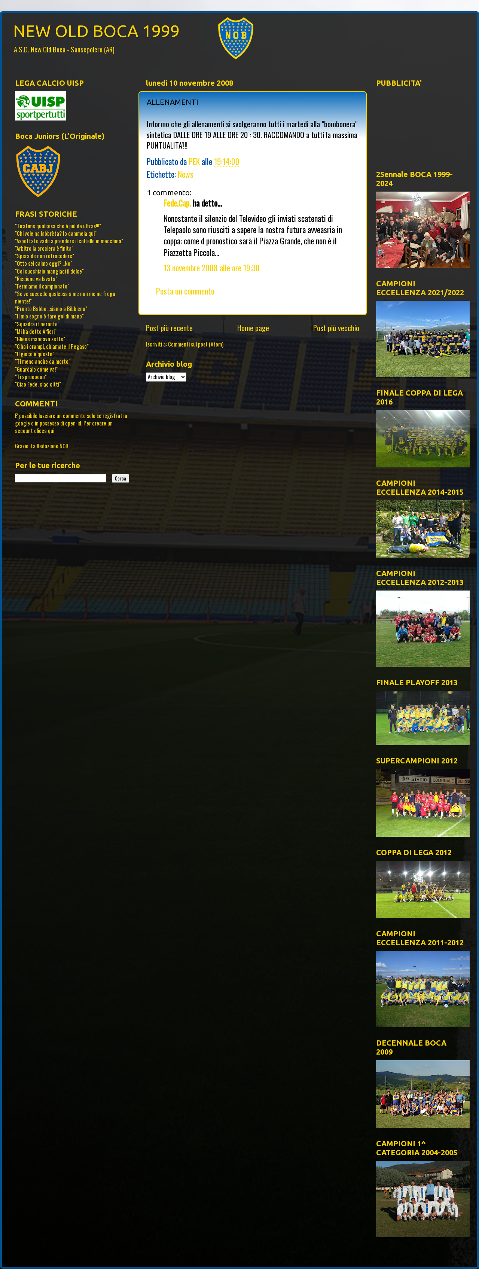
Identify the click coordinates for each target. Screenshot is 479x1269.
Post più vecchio (336, 327)
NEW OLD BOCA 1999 (96, 30)
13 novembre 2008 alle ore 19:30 (212, 268)
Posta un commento (185, 291)
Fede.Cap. (177, 203)
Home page (253, 327)
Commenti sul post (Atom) (195, 344)
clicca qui (44, 430)
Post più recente (169, 327)
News (185, 174)
